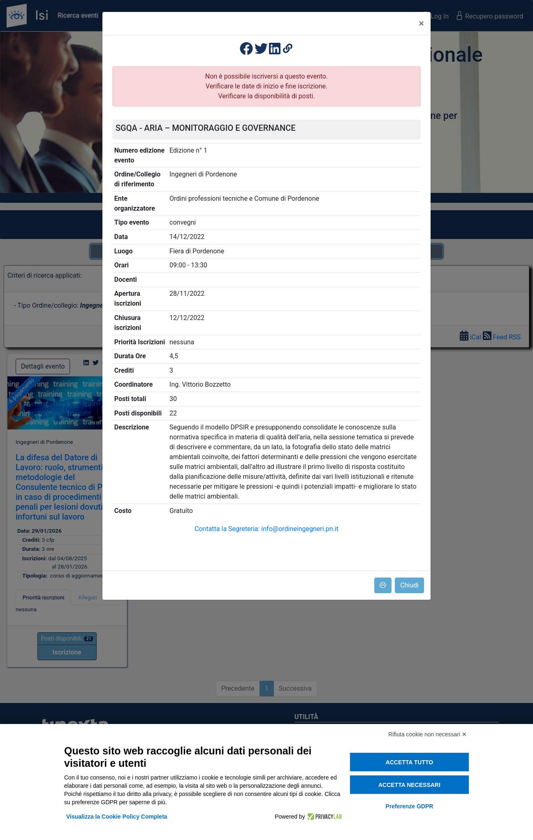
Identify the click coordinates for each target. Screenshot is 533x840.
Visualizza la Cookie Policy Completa (116, 816)
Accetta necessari (409, 785)
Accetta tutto (409, 762)
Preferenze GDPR (409, 806)
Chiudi (409, 585)
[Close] (421, 23)
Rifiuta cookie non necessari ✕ (427, 734)
